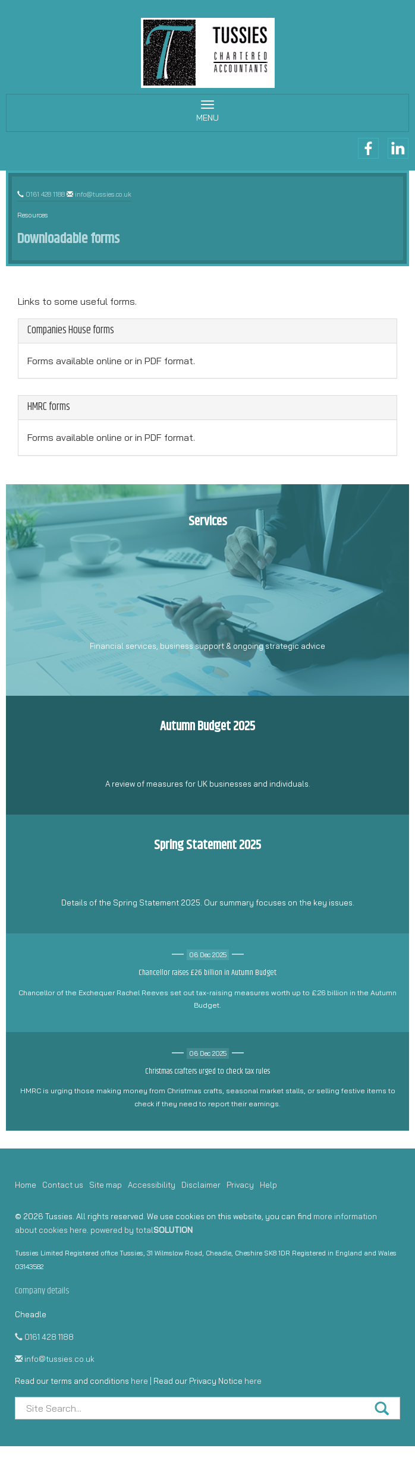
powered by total (141, 1230)
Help (268, 1185)
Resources (32, 215)
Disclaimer (201, 1185)
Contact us (62, 1185)
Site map (105, 1185)
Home (25, 1185)
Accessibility (151, 1185)
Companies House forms (70, 330)
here (139, 1381)
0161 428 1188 (45, 194)
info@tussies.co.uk (103, 194)
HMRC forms (48, 407)
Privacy (240, 1185)
